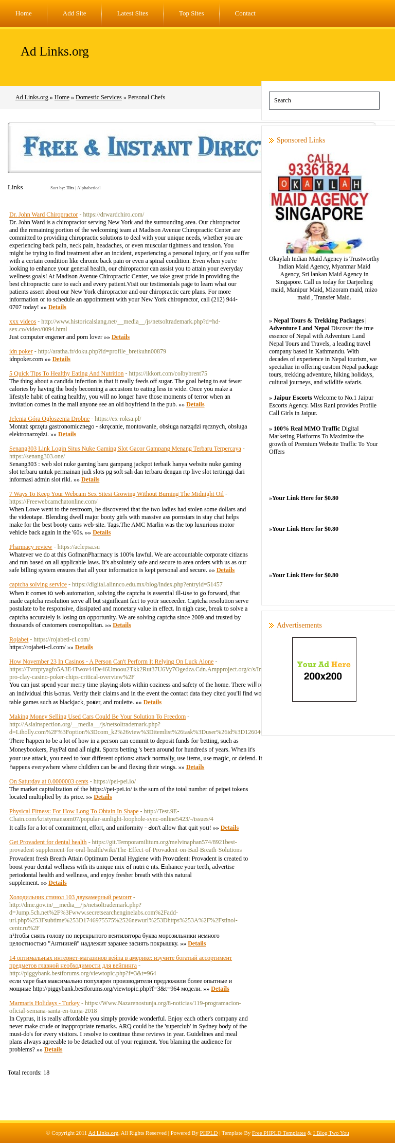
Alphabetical (89, 187)
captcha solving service (38, 584)
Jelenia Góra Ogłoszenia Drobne (49, 418)
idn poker (21, 351)
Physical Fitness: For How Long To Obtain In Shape (74, 811)
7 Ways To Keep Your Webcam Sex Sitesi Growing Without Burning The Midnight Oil (116, 493)
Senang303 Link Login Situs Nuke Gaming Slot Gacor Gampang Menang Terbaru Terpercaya (125, 448)
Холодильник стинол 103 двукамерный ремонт (70, 897)
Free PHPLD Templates (279, 1133)
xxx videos (22, 321)
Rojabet (18, 639)
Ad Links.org (55, 51)
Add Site (74, 13)
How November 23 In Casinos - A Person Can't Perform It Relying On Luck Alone (111, 661)
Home (23, 13)
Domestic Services (99, 97)
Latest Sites (132, 13)
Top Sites (191, 13)
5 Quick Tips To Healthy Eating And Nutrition (66, 373)
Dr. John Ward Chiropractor (43, 214)
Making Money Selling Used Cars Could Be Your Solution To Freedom (97, 716)
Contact (245, 13)
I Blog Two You (331, 1133)
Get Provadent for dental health (48, 842)
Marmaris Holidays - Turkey (44, 1003)
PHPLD (209, 1133)
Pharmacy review (30, 546)
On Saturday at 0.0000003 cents (48, 781)
